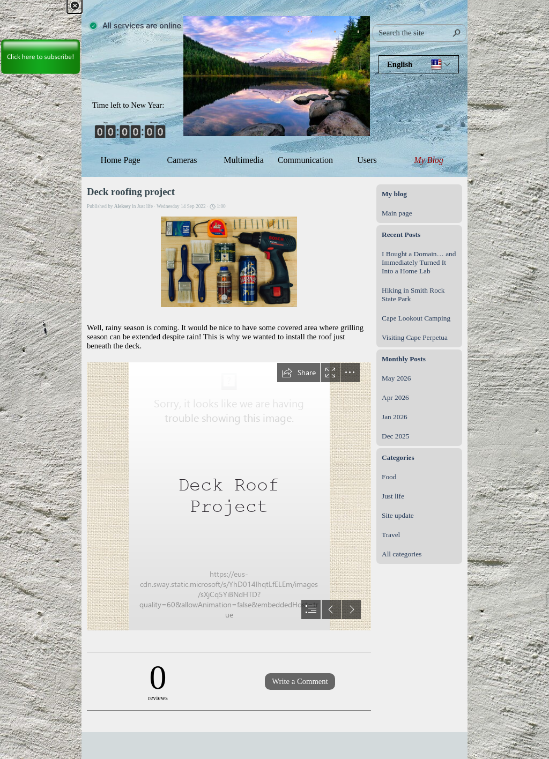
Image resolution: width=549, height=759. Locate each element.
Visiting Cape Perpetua (415, 337)
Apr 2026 (395, 397)
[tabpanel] (132, 105)
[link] (40, 38)
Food (389, 477)
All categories (401, 554)
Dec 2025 (395, 436)
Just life (393, 496)
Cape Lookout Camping (416, 318)
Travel (391, 535)
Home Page (120, 160)
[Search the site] (419, 33)
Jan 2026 (394, 417)
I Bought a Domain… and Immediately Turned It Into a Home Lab (419, 262)
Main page (397, 213)
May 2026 (396, 378)
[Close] (74, 6)
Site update (398, 515)
